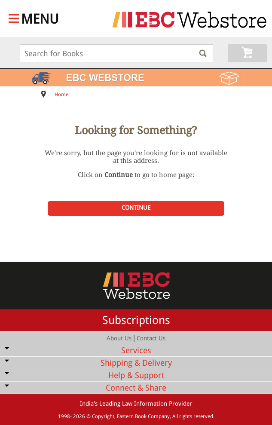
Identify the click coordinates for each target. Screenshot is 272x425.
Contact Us (151, 338)
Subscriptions (136, 320)
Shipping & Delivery (136, 363)
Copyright (103, 416)
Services (136, 350)
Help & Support (136, 375)
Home (61, 95)
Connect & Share (136, 388)
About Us (119, 338)
